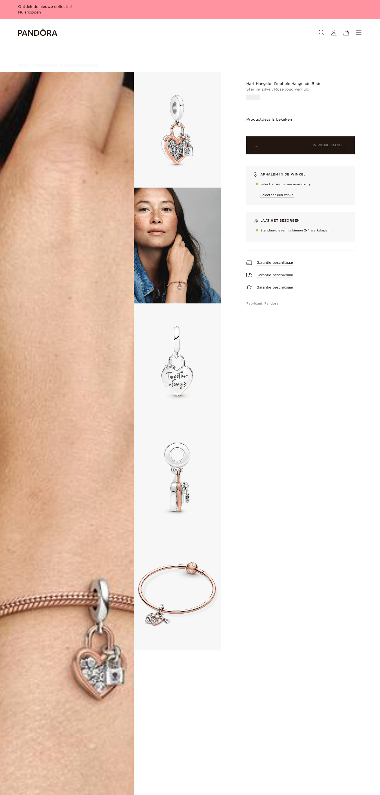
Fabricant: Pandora (262, 303)
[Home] (37, 32)
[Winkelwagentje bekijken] (346, 32)
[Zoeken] (321, 32)
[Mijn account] (334, 32)
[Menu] (358, 32)
